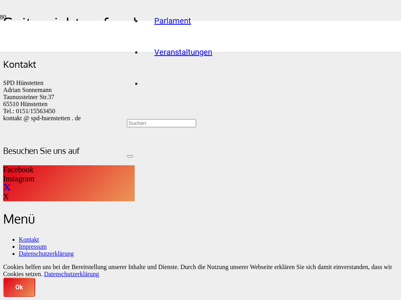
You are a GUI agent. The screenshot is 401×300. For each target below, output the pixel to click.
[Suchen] (161, 123)
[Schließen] (130, 156)
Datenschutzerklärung (46, 253)
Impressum (33, 246)
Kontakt (29, 239)
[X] (7, 187)
